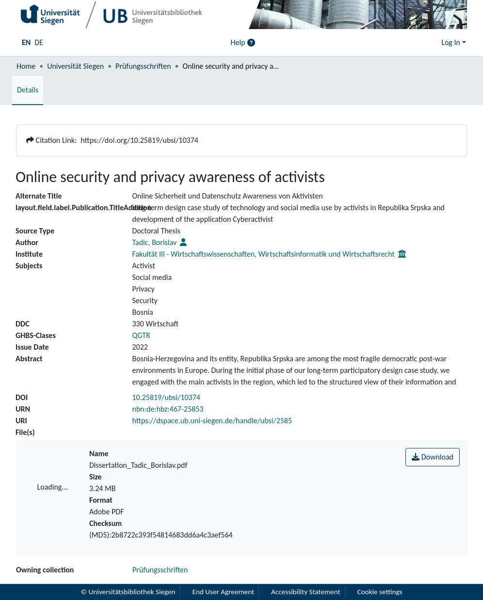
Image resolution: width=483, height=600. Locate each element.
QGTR (141, 335)
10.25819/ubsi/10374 (166, 397)
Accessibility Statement (305, 591)
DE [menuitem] (38, 42)
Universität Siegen (75, 66)
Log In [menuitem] (450, 42)
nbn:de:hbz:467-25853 (168, 409)
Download (432, 457)
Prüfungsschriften (143, 66)
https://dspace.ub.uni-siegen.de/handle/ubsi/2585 (212, 420)
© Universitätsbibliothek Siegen (127, 591)
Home (25, 66)
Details (27, 89)
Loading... (52, 487)
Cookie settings (379, 591)
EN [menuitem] (26, 42)
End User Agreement (224, 591)
